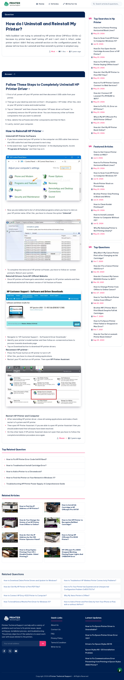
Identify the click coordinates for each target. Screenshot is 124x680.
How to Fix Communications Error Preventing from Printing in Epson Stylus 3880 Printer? (103, 661)
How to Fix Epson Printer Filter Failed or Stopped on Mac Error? (106, 324)
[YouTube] (16, 651)
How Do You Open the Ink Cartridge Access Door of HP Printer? (106, 51)
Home (40, 4)
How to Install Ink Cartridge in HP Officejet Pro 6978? (70, 507)
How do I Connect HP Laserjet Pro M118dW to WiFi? (104, 96)
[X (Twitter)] (10, 651)
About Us (55, 625)
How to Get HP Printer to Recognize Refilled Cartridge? (72, 522)
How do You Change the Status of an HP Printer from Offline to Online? (30, 522)
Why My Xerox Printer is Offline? (76, 595)
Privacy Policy (57, 638)
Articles (54, 4)
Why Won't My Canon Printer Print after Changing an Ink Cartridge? (106, 255)
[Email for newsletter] (21, 643)
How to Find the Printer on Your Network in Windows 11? (30, 478)
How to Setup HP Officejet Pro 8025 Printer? (70, 537)
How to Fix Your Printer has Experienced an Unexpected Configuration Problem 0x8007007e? (86, 588)
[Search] (108, 4)
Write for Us (70, 4)
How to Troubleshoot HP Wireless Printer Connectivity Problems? (90, 580)
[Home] (12, 4)
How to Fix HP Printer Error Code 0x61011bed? (26, 459)
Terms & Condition (58, 642)
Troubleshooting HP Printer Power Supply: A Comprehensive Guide (35, 484)
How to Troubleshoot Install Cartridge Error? (26, 465)
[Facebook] (4, 651)
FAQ (52, 634)
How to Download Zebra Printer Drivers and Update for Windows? (30, 580)
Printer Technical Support (61, 676)
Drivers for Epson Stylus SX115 (98, 644)
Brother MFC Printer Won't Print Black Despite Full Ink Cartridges (105, 310)
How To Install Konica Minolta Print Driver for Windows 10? (27, 602)
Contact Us (55, 629)
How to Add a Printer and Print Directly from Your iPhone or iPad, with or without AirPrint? (90, 603)
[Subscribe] (43, 643)
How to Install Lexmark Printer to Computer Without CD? (106, 217)
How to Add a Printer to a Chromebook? (24, 471)
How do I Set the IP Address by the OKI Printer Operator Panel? (30, 537)
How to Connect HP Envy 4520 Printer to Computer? (25, 595)
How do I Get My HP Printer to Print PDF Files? (22, 587)
